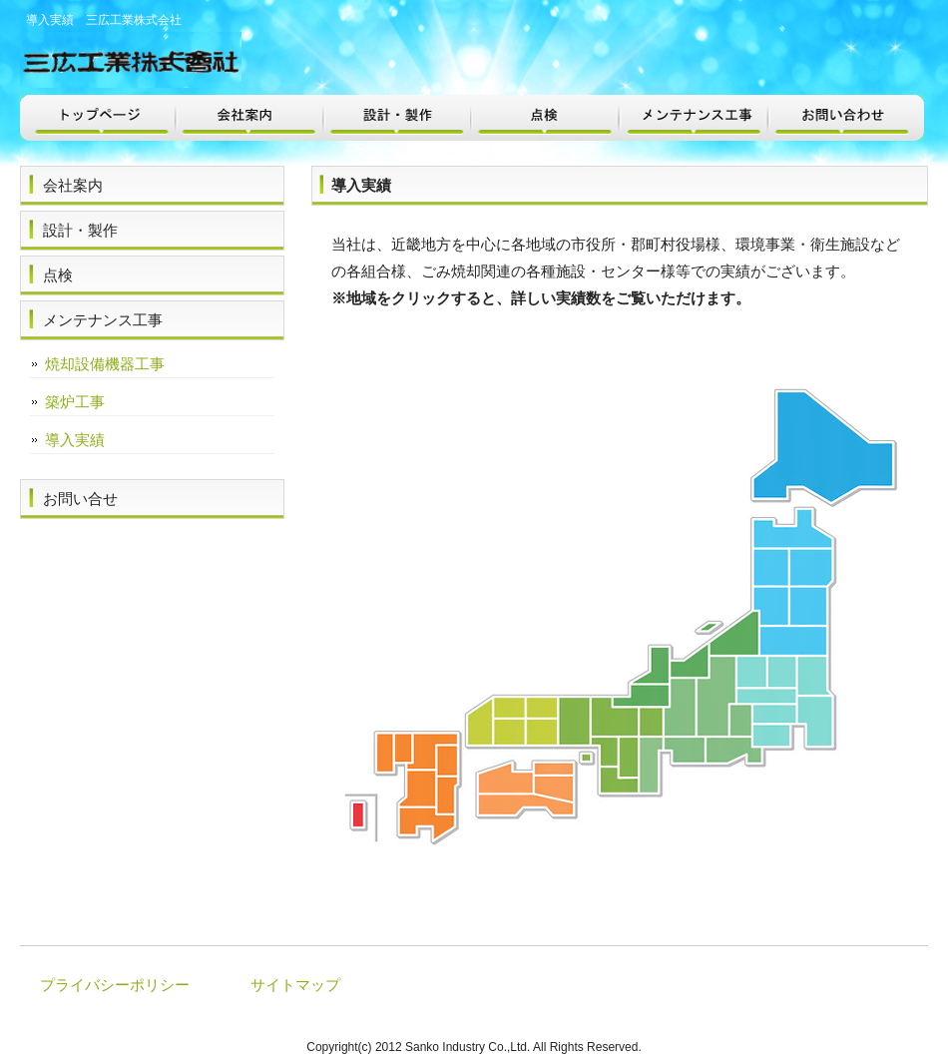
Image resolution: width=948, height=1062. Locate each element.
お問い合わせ (848, 118)
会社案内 (246, 118)
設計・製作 (396, 118)
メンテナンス (698, 118)
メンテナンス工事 (103, 319)
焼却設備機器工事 (105, 363)
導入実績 (75, 439)
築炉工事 (75, 401)
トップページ (95, 118)
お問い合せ (80, 498)
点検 (547, 118)
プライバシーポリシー (115, 984)
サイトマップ (295, 984)
